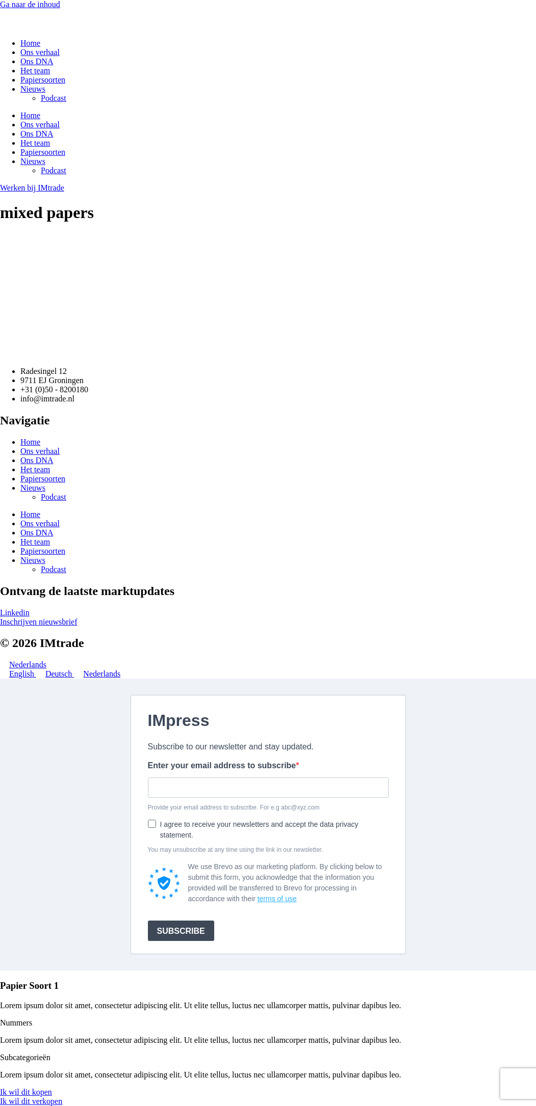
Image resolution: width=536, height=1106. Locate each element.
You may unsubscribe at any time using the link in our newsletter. (235, 849)
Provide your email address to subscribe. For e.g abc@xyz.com (234, 807)
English (18, 673)
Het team (35, 70)
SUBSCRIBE (181, 931)
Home (30, 43)
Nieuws (32, 89)
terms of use (277, 899)
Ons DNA (36, 61)
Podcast (53, 98)
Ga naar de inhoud (30, 4)
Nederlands (23, 664)
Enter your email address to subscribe (222, 765)
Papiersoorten (42, 79)
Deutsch (55, 673)
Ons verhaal (40, 52)
